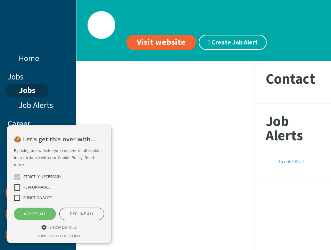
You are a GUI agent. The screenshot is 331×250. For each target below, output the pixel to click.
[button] (59, 226)
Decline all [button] (82, 213)
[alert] (59, 184)
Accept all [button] (35, 213)
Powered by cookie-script (59, 236)
